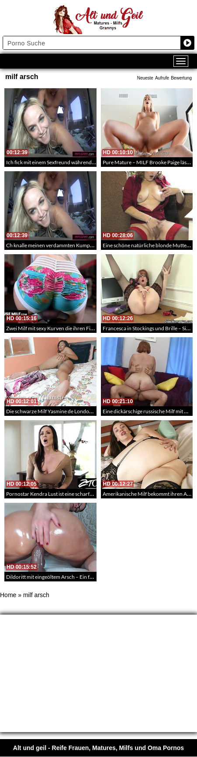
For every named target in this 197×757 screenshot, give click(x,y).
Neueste (145, 78)
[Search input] (91, 42)
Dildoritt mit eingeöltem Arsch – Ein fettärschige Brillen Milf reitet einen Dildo (93, 577)
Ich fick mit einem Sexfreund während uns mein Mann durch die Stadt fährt (90, 162)
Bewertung (181, 78)
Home (8, 594)
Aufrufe (162, 78)
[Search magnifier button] (187, 43)
